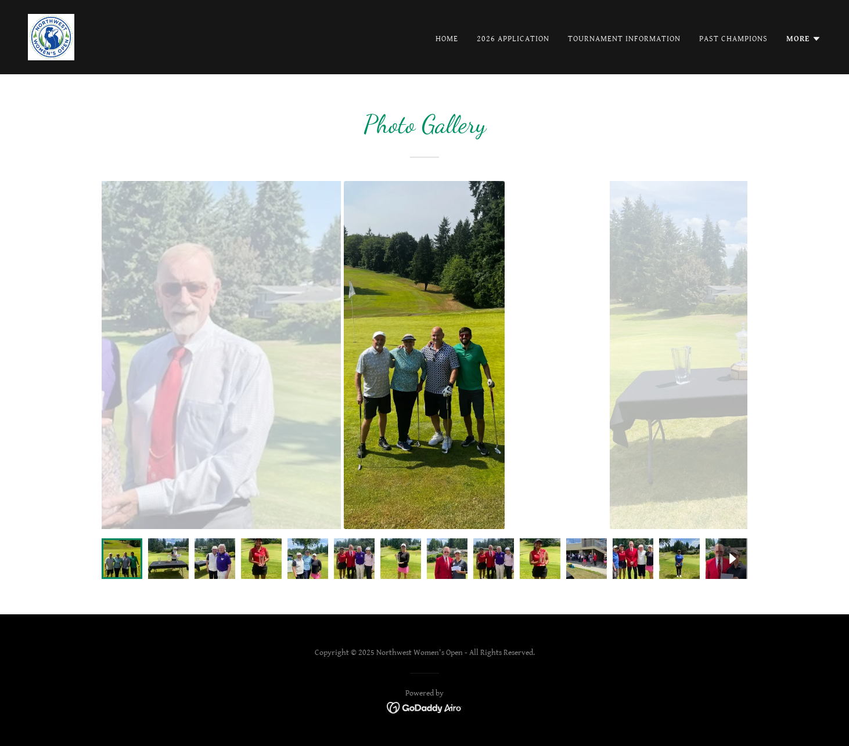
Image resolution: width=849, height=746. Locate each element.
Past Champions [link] (733, 39)
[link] (51, 36)
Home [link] (447, 39)
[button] (803, 39)
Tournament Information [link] (624, 39)
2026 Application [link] (513, 39)
